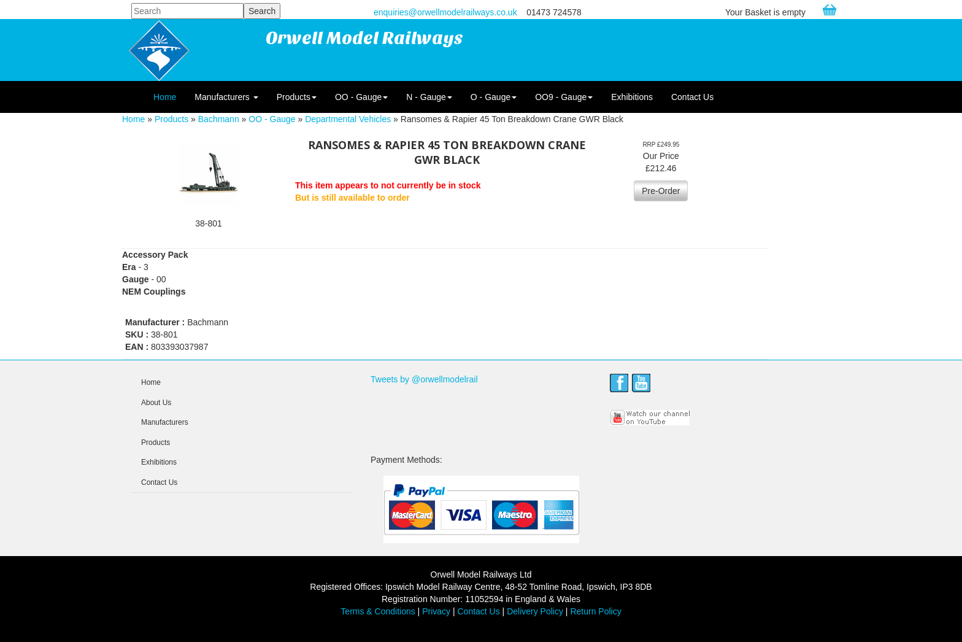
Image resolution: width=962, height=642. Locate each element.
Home (164, 97)
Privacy (436, 611)
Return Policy (595, 611)
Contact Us (692, 97)
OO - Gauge (361, 97)
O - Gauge (494, 97)
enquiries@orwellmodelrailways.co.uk (445, 12)
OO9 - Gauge (564, 97)
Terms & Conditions (378, 611)
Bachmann (218, 119)
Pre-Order (661, 191)
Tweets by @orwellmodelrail (424, 379)
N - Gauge (429, 97)
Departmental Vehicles (348, 119)
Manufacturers (226, 97)
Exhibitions (632, 97)
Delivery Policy (535, 611)
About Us (156, 402)
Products (297, 97)
